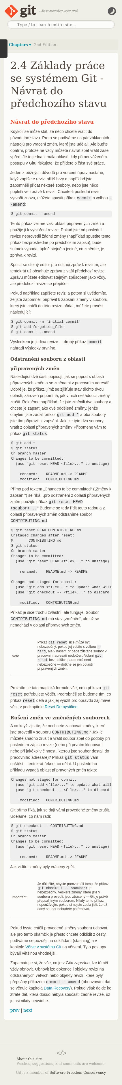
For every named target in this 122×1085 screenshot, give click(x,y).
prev (15, 1008)
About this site (29, 1057)
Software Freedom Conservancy (78, 1071)
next (27, 1008)
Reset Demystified (61, 705)
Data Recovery (57, 986)
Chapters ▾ (20, 45)
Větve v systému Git (43, 945)
